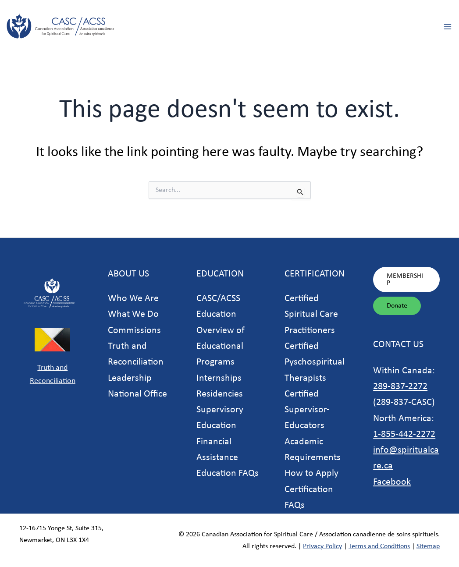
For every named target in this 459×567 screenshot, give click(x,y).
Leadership (130, 378)
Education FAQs (227, 473)
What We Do (133, 314)
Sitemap (428, 546)
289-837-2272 (400, 387)
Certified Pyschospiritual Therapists (315, 362)
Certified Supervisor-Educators (307, 410)
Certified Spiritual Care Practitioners (311, 315)
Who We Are (133, 299)
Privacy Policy (322, 546)
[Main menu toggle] (447, 26)
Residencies (219, 394)
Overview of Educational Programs (220, 347)
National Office (137, 394)
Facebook (392, 482)
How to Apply (311, 473)
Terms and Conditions (379, 546)
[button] (406, 279)
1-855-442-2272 (404, 434)
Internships (219, 378)
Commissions (134, 331)
